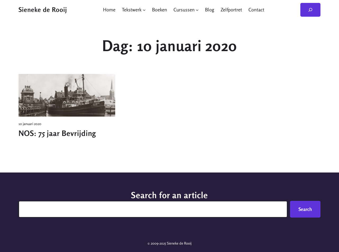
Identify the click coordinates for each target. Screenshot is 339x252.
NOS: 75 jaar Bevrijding (57, 133)
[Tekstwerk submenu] (144, 9)
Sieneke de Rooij (43, 10)
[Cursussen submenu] (197, 9)
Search (305, 209)
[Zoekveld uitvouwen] (310, 10)
